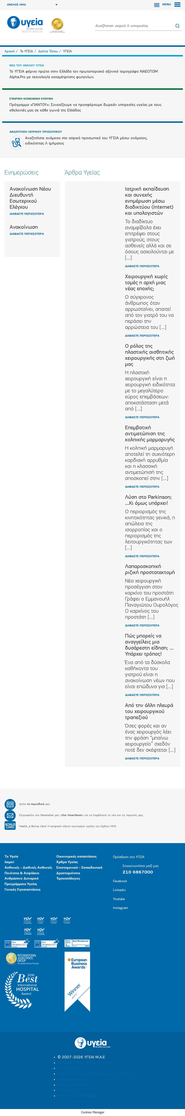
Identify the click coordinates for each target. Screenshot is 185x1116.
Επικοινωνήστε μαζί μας (141, 866)
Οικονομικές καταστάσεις (76, 857)
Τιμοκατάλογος (68, 878)
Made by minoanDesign (77, 1096)
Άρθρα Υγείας (67, 862)
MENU (171, 4)
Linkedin (119, 890)
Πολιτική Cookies (72, 1079)
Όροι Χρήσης (68, 1068)
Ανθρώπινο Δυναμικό (22, 878)
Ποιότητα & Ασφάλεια (22, 873)
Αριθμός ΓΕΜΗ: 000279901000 (86, 1063)
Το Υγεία (11, 857)
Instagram (120, 908)
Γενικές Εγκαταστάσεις (22, 890)
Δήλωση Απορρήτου (75, 1085)
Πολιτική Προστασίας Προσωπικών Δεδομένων (97, 1074)
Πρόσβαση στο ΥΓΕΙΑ (129, 857)
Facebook (120, 881)
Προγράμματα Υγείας (21, 884)
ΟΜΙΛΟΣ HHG (32, 4)
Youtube (119, 899)
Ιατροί (9, 862)
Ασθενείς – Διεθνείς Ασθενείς (28, 868)
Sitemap (65, 1090)
